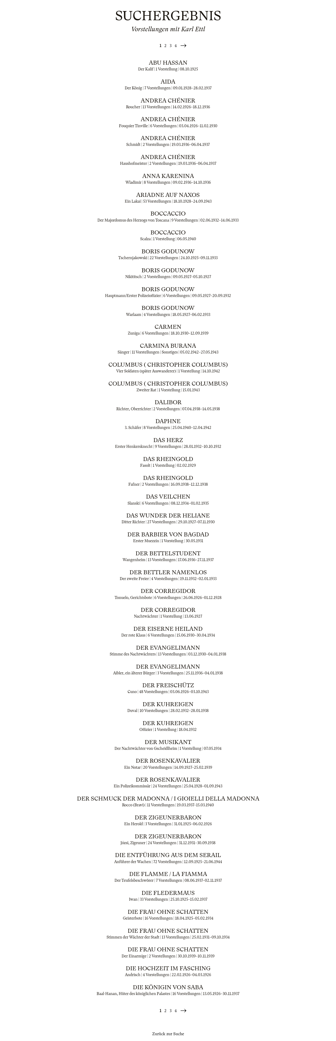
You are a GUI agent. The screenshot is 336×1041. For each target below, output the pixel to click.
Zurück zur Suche (168, 1034)
